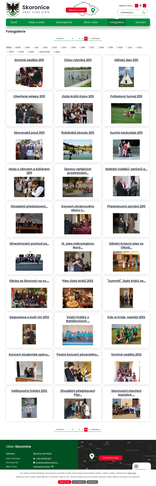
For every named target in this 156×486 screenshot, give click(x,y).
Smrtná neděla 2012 (126, 354)
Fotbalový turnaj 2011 (126, 96)
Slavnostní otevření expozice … (126, 393)
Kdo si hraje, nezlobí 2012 (126, 317)
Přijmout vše (64, 482)
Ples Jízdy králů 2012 (77, 281)
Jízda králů (44, 51)
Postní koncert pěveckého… (78, 354)
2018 (101, 47)
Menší (144, 5)
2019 (111, 47)
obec (57, 51)
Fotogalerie (117, 22)
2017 (92, 47)
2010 (27, 47)
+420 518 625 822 (43, 458)
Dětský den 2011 (126, 60)
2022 (139, 47)
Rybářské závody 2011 (77, 133)
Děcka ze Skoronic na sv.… (29, 281)
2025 (31, 51)
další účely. (132, 473)
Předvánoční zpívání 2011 (126, 206)
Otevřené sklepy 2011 (29, 96)
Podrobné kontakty (41, 466)
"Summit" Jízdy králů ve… (126, 281)
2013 (55, 47)
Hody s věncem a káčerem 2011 (29, 171)
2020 (120, 47)
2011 (36, 47)
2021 (130, 47)
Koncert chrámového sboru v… (77, 208)
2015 (73, 47)
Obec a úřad (36, 22)
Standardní (140, 5)
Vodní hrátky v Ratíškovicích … (78, 319)
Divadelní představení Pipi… (77, 393)
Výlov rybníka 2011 (78, 60)
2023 (11, 51)
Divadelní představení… (29, 206)
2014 (64, 47)
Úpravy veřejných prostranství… (77, 171)
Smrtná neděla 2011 (29, 60)
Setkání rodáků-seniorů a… (126, 169)
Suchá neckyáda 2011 (126, 133)
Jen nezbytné (79, 482)
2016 (83, 47)
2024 (21, 51)
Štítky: (9, 47)
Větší (136, 5)
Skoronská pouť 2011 (29, 133)
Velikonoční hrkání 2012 (29, 391)
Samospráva (64, 22)
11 (89, 38)
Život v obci (91, 22)
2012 (45, 47)
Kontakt (141, 22)
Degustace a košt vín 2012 (29, 317)
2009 (18, 47)
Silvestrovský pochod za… (29, 243)
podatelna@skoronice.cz (47, 462)
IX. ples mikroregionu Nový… (77, 245)
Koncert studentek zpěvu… (29, 354)
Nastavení (92, 482)
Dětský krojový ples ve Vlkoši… (126, 245)
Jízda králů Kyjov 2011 (78, 96)
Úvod (13, 22)
